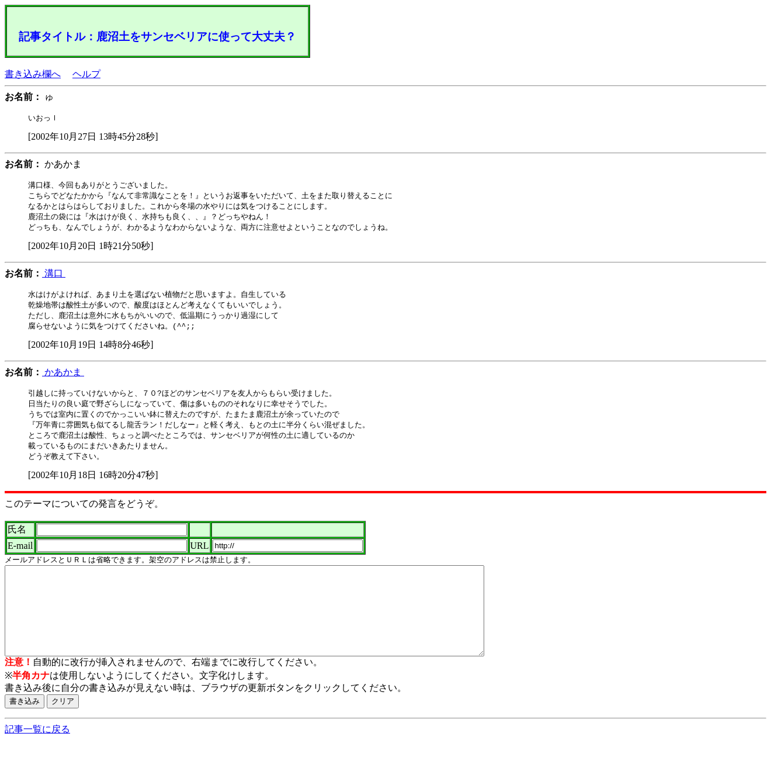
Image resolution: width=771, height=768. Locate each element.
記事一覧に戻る (37, 757)
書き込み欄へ (33, 74)
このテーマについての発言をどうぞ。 (84, 513)
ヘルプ (86, 74)
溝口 (53, 277)
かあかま (63, 378)
